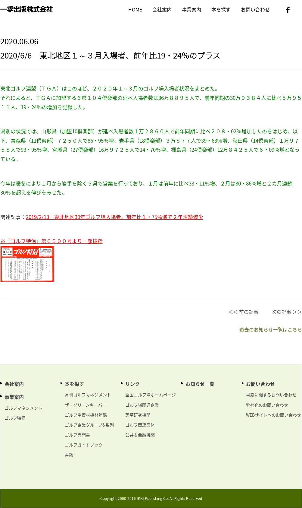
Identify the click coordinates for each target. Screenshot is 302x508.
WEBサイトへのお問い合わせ (273, 415)
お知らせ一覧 (199, 383)
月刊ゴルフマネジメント (88, 395)
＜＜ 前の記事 (243, 311)
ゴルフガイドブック (84, 445)
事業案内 (191, 9)
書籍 (69, 455)
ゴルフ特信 (15, 418)
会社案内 (162, 9)
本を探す (221, 9)
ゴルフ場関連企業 (142, 405)
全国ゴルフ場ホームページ (150, 395)
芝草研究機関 (138, 415)
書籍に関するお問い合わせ (271, 395)
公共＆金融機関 (140, 435)
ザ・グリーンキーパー (86, 405)
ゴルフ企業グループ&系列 (89, 425)
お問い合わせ (255, 9)
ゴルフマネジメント (23, 408)
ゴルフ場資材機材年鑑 (86, 415)
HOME (135, 9)
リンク (132, 383)
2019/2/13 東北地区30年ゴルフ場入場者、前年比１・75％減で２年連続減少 (114, 217)
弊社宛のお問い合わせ (267, 405)
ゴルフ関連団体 (140, 425)
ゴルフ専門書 (77, 435)
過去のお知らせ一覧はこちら (270, 329)
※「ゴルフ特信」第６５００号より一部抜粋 (51, 241)
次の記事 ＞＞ (287, 311)
